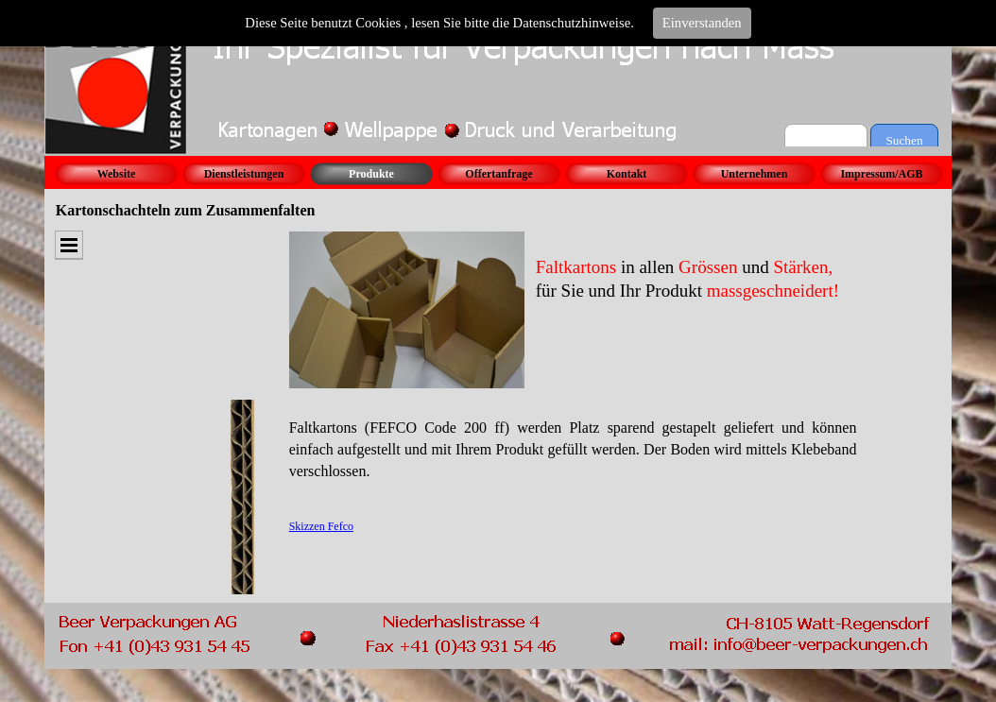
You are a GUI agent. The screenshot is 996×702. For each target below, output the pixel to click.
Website (116, 173)
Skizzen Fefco (321, 526)
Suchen (903, 140)
